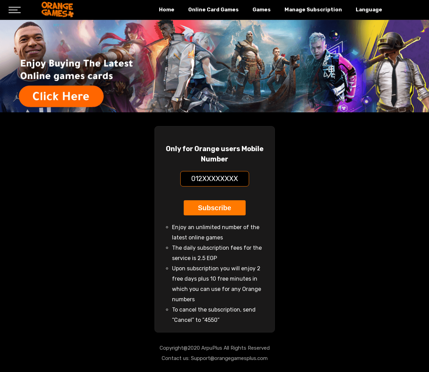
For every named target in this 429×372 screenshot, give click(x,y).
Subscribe (214, 208)
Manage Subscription (313, 10)
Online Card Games (213, 10)
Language (369, 10)
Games (262, 10)
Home (166, 10)
